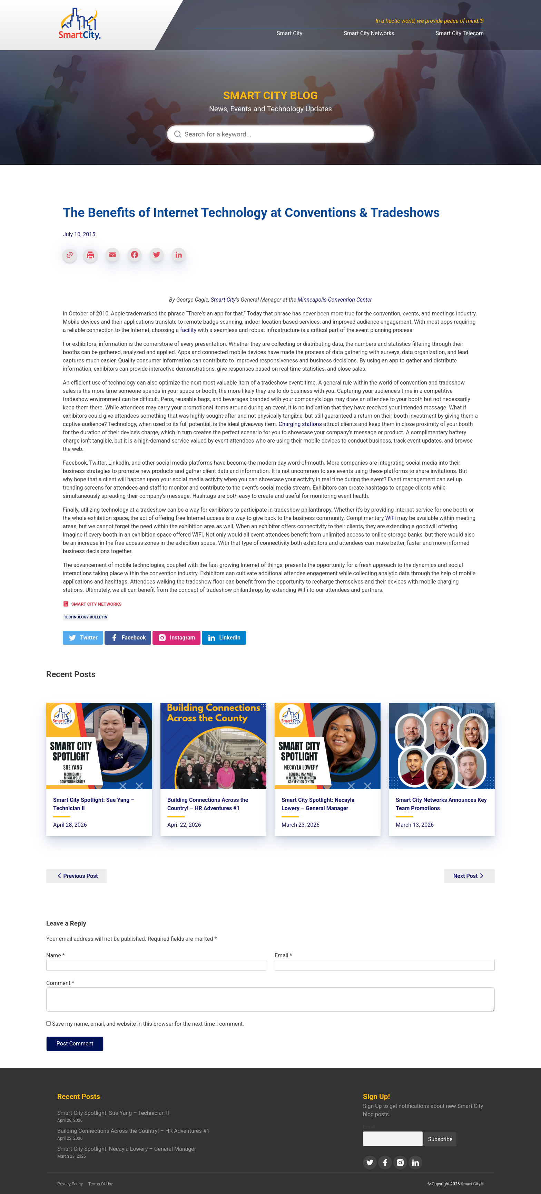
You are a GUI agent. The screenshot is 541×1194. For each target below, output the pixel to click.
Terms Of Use (100, 1184)
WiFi (390, 518)
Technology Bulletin (85, 617)
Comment (60, 983)
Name (55, 955)
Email (283, 955)
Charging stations (300, 424)
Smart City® (472, 1184)
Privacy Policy (70, 1184)
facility (188, 330)
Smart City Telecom (460, 33)
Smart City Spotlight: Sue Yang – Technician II (113, 1113)
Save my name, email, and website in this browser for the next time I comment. (148, 1024)
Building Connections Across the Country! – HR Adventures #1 (133, 1131)
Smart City (289, 33)
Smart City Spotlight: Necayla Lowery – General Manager (126, 1149)
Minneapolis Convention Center (335, 299)
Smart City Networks (369, 33)
